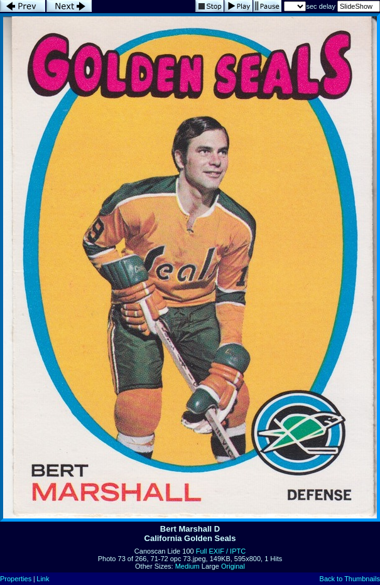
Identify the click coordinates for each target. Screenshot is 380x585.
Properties (15, 578)
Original (233, 566)
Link (42, 578)
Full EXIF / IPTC (221, 551)
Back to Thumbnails (350, 578)
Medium (187, 566)
